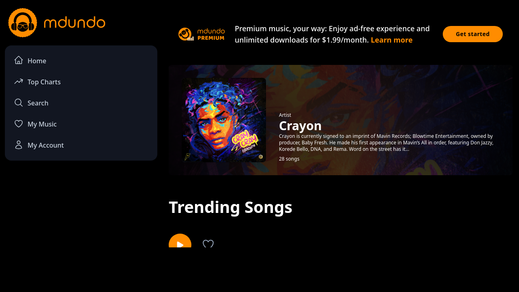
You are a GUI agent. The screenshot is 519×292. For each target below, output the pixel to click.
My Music (35, 124)
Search (31, 102)
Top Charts (37, 81)
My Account (39, 145)
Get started (473, 34)
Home (30, 60)
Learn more (391, 40)
